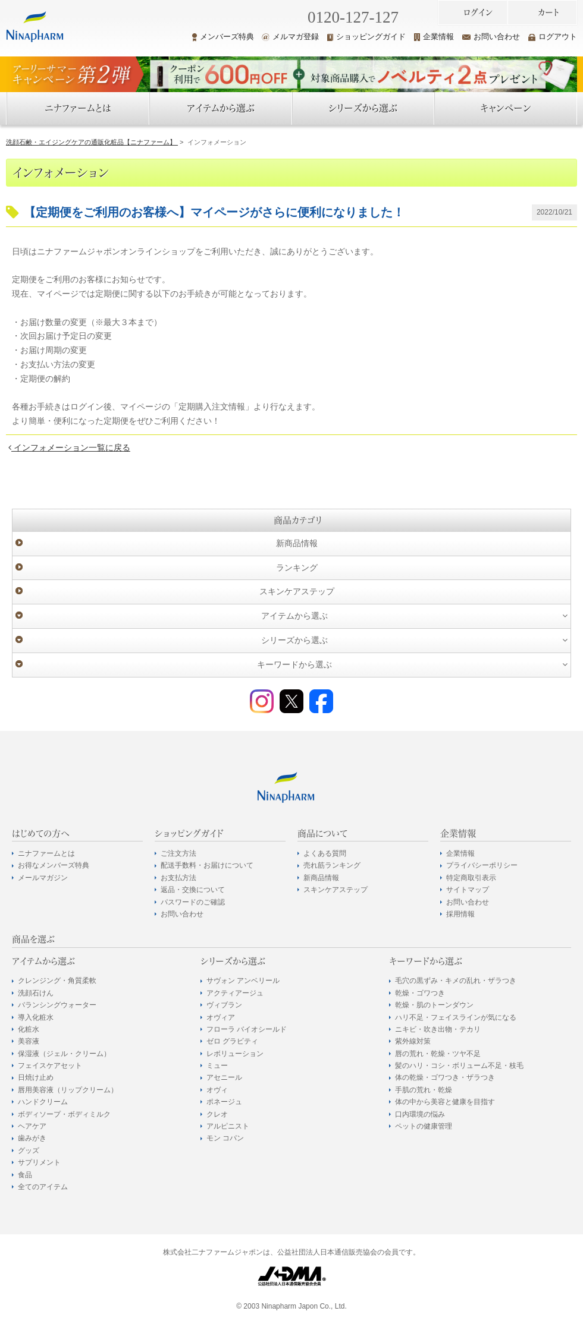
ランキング (297, 567)
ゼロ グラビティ (232, 1041)
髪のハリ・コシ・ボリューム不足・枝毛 (459, 1065)
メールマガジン (43, 878)
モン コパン (225, 1138)
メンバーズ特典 (223, 37)
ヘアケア (32, 1126)
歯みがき (32, 1138)
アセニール (224, 1077)
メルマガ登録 (290, 36)
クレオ (217, 1114)
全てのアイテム (43, 1187)
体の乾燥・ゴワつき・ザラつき (445, 1077)
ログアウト (552, 36)
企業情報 (434, 36)
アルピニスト (227, 1126)
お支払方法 (178, 878)
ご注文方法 (178, 853)
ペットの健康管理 (423, 1126)
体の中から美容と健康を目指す (445, 1102)
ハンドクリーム (43, 1102)
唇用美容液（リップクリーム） (68, 1090)
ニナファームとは (78, 108)
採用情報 (460, 914)
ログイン (478, 12)
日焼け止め (36, 1077)
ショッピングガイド (366, 36)
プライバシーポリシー (482, 865)
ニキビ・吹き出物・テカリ (438, 1029)
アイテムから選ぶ (221, 108)
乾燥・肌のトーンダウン (434, 1005)
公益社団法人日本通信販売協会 (327, 1252)
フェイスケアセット (50, 1065)
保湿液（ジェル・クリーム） (64, 1053)
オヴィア (220, 1017)
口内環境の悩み (420, 1114)
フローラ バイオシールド (246, 1029)
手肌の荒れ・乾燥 (423, 1090)
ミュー (217, 1065)
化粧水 (28, 1029)
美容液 (28, 1041)
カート (548, 12)
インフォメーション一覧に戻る (69, 447)
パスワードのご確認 (193, 902)
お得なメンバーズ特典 (53, 865)
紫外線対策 (413, 1041)
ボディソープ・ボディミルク (64, 1114)
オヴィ (217, 1090)
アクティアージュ (235, 993)
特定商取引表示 (471, 878)
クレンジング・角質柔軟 (57, 980)
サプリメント (39, 1162)
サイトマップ (467, 889)
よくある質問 (324, 853)
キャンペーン (505, 108)
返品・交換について (193, 889)
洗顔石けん (36, 993)
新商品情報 (297, 543)
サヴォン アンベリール (243, 980)
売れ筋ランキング (332, 865)
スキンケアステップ (296, 591)
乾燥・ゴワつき (420, 993)
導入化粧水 (36, 1017)
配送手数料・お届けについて (207, 865)
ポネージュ (224, 1102)
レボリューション (235, 1053)
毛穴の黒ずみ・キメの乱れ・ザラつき (455, 980)
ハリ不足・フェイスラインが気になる (455, 1017)
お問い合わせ (491, 36)
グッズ (28, 1150)
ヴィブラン (224, 1005)
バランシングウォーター (57, 1005)
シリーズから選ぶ (362, 108)
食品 (25, 1175)
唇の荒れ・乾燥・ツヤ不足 (438, 1053)
